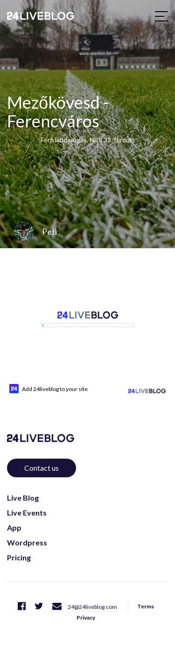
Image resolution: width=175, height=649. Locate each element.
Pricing (19, 546)
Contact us (41, 457)
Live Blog (23, 486)
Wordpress (27, 531)
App (14, 516)
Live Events (27, 501)
